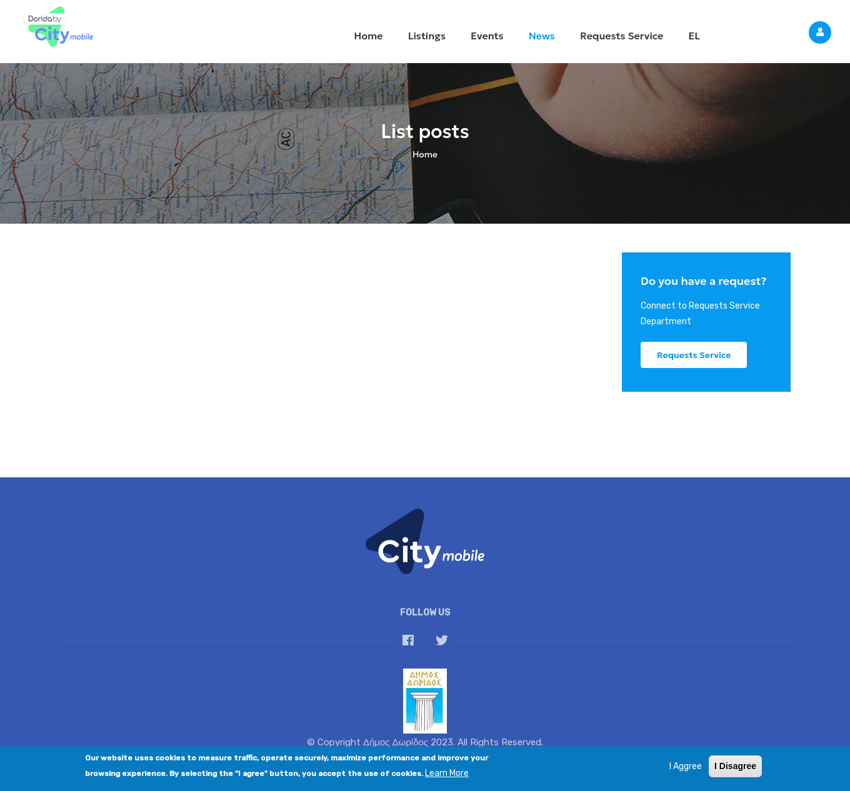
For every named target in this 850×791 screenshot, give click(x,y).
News (542, 35)
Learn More (447, 777)
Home (368, 35)
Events (487, 35)
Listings (427, 35)
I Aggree (685, 770)
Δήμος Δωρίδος (395, 742)
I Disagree (735, 770)
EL (694, 35)
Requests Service (621, 35)
